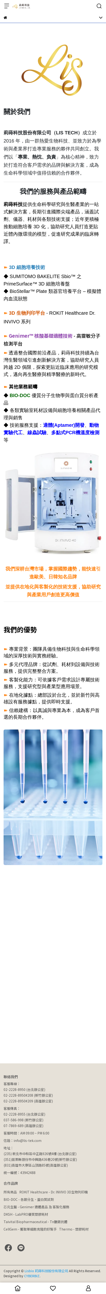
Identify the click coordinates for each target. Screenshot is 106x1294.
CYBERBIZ (32, 1275)
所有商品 (10, 1192)
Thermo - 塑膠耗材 (74, 1229)
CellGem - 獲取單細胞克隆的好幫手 (30, 1229)
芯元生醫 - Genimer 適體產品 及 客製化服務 (36, 1206)
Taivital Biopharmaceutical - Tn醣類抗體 (35, 1221)
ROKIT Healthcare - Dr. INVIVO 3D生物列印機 (53, 1192)
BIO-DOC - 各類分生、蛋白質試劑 (29, 1199)
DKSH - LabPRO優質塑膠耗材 (26, 1214)
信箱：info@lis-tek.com (22, 1140)
